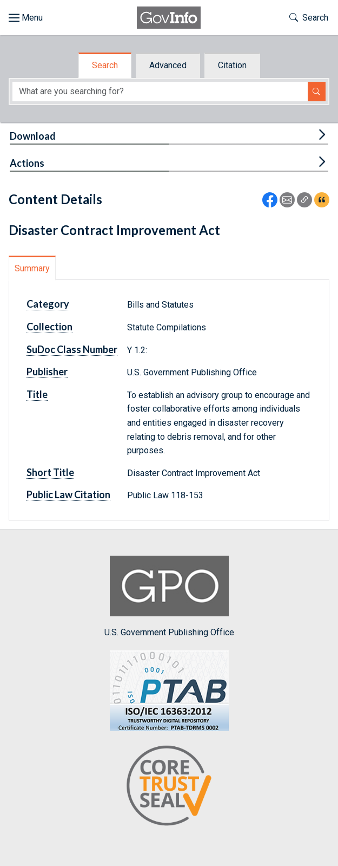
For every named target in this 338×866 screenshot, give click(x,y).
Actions (27, 163)
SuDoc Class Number (71, 349)
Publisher (47, 371)
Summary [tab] (32, 268)
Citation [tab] (232, 65)
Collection (49, 327)
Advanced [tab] (168, 65)
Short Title (50, 472)
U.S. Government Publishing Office (169, 596)
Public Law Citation (68, 494)
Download (33, 136)
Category (47, 304)
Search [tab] (105, 65)
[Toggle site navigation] (26, 18)
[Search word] (160, 92)
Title (37, 394)
